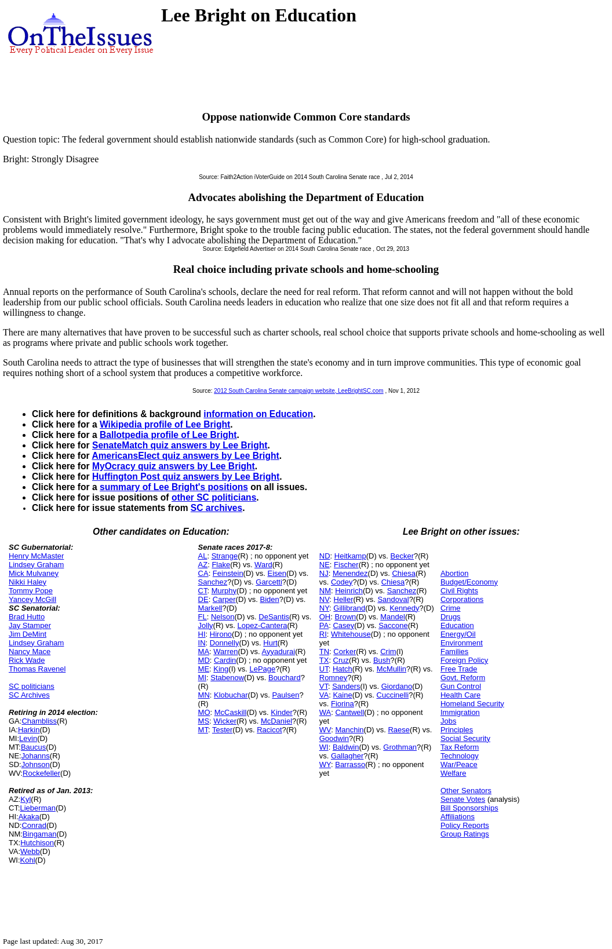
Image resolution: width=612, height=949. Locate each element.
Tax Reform (459, 747)
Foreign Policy (464, 660)
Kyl (25, 799)
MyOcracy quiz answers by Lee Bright (173, 466)
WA (325, 712)
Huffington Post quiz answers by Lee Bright (185, 476)
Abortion (454, 573)
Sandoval (393, 599)
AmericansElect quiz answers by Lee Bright (185, 456)
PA (324, 625)
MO (204, 712)
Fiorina (342, 703)
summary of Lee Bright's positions (174, 487)
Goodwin (334, 738)
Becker (402, 556)
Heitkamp (350, 556)
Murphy (224, 590)
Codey (342, 582)
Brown (345, 616)
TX (324, 660)
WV (325, 729)
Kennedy (404, 608)
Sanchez (213, 582)
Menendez (350, 573)
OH (325, 616)
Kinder (282, 712)
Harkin (29, 729)
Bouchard (284, 677)
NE (324, 564)
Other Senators (465, 790)
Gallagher (347, 755)
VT (323, 686)
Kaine (342, 695)
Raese (399, 729)
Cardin (225, 660)
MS (204, 721)
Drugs (450, 616)
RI (323, 634)
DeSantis (273, 616)
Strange (225, 556)
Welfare (453, 773)
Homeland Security (472, 703)
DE (203, 599)
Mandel (392, 616)
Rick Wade (27, 660)
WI (324, 747)
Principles (456, 729)
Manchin (349, 729)
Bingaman (40, 834)
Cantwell (349, 712)
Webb (30, 851)
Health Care (460, 695)
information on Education (258, 414)
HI (202, 634)
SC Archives (29, 695)
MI (202, 677)
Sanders (346, 686)
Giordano (396, 686)
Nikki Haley (27, 582)
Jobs (448, 721)
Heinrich (349, 590)
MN (204, 695)
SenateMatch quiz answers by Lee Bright (179, 445)
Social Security (465, 738)
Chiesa (403, 573)
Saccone (393, 625)
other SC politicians (214, 497)
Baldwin (346, 747)
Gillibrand (349, 608)
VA (324, 695)
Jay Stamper (30, 625)
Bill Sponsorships (469, 808)
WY (325, 764)
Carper (224, 599)
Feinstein (228, 573)
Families (454, 651)
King (220, 669)
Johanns (35, 755)
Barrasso (350, 764)
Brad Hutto (27, 616)
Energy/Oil (458, 634)
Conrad (33, 825)
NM (325, 590)
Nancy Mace (29, 651)
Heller (344, 599)
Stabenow (227, 677)
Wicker (224, 721)
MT (203, 729)
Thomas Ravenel (37, 669)
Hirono (221, 634)
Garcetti (269, 582)
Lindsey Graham (36, 564)
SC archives (216, 508)
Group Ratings (464, 834)
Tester (222, 729)
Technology (459, 755)
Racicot (269, 729)
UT (324, 669)
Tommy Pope (31, 590)
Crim (388, 651)
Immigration (460, 712)
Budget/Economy (469, 582)
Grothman (400, 747)
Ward (263, 564)
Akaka (29, 816)
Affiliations (457, 816)
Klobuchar (231, 695)
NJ (324, 573)
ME (204, 669)
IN (202, 642)
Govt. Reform (462, 677)
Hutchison (37, 842)
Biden (269, 599)
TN (324, 651)
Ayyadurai (279, 651)
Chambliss (39, 721)
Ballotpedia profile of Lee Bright (168, 435)
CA (203, 573)
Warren (225, 651)
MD (204, 660)
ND (324, 556)
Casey (343, 625)
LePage (262, 669)
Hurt (270, 642)
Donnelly (224, 642)
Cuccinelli (393, 695)
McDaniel (276, 721)
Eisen (277, 573)
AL (202, 556)
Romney (333, 677)
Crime (450, 608)
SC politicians (31, 686)
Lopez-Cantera (262, 625)
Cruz (341, 660)
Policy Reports (464, 825)
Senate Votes (462, 799)
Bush (382, 660)
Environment (461, 642)
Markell (210, 608)
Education (457, 625)
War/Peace (459, 764)
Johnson (35, 764)
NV (324, 599)
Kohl (27, 860)
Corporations (461, 599)
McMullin (391, 669)
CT (202, 590)
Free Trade (459, 669)
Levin (28, 738)
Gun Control (460, 686)
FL (202, 616)
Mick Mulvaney (34, 573)
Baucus (33, 747)
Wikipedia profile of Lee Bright (165, 424)
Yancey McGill (32, 599)
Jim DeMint (27, 634)
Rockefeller (41, 773)
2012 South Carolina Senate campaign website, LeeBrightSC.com (298, 391)
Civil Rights (459, 590)
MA (204, 651)
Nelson (222, 616)
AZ (203, 564)
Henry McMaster (36, 556)
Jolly (205, 625)
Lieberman (38, 808)
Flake (221, 564)
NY (324, 608)
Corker (344, 651)
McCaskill (230, 712)
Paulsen (285, 695)
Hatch (342, 669)
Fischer (346, 564)
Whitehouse (351, 634)
